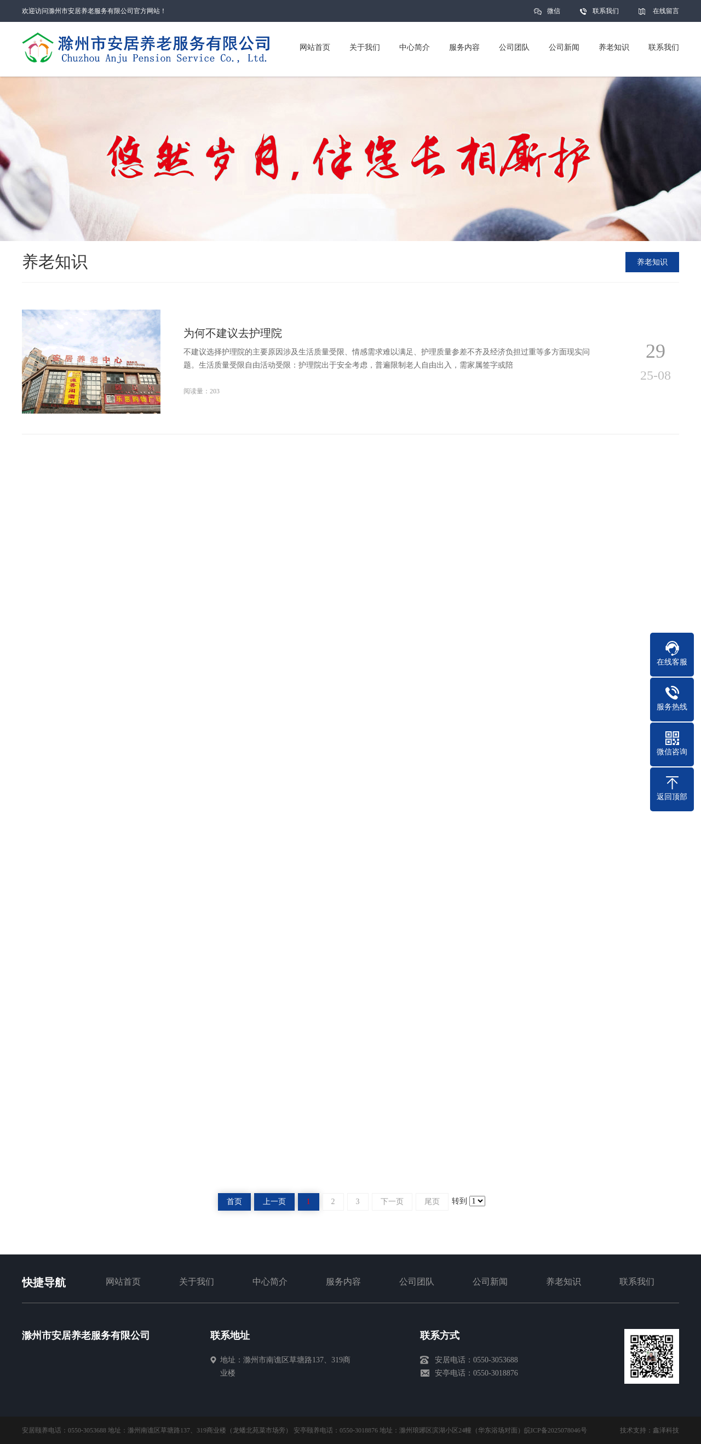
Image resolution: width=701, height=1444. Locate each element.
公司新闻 (490, 1281)
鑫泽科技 (666, 1430)
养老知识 (652, 262)
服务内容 (343, 1281)
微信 (553, 14)
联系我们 (606, 11)
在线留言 (666, 11)
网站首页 (123, 1281)
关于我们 (196, 1281)
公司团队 (416, 1281)
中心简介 (270, 1281)
